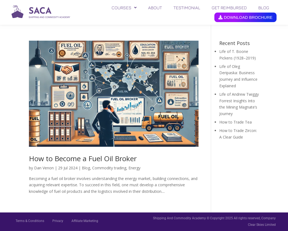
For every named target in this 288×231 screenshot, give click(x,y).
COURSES (124, 7)
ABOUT (155, 7)
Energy (134, 167)
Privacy (57, 221)
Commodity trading (109, 167)
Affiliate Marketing (84, 221)
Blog (86, 167)
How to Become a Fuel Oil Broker (83, 158)
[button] (124, 8)
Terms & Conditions (30, 221)
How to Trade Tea (235, 122)
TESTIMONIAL (186, 7)
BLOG (263, 7)
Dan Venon (44, 167)
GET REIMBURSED (229, 7)
